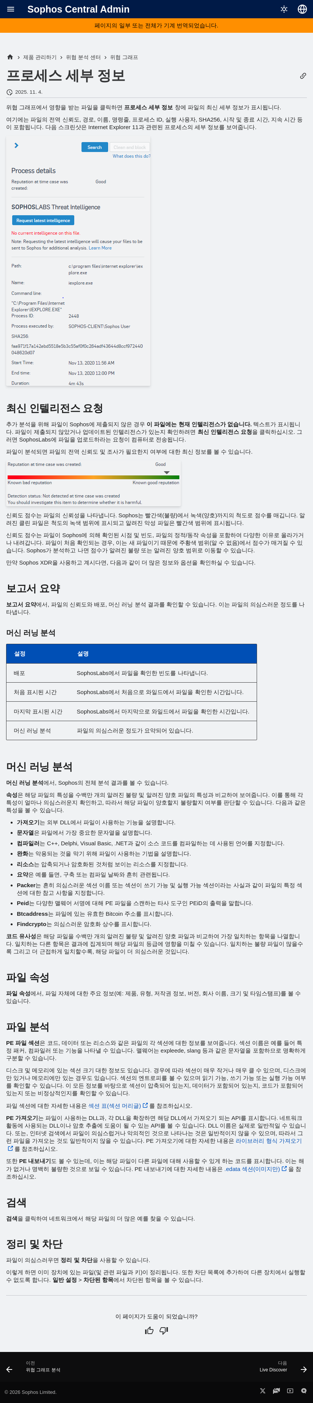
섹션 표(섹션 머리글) (114, 1105)
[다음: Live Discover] (281, 1369)
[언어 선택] (302, 9)
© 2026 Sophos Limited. (31, 1392)
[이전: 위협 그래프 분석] (35, 1369)
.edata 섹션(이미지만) (252, 1169)
